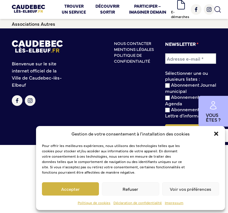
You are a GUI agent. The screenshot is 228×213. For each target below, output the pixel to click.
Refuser (130, 189)
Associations (26, 23)
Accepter (70, 189)
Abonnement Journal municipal (190, 88)
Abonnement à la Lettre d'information (187, 112)
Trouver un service (74, 9)
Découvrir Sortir (107, 9)
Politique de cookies (94, 202)
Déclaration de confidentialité (137, 202)
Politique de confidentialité (132, 58)
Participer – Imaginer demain (147, 9)
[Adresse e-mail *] (190, 58)
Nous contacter (132, 43)
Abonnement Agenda (182, 100)
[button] (216, 134)
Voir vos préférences (190, 189)
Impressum (174, 202)
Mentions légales (134, 49)
